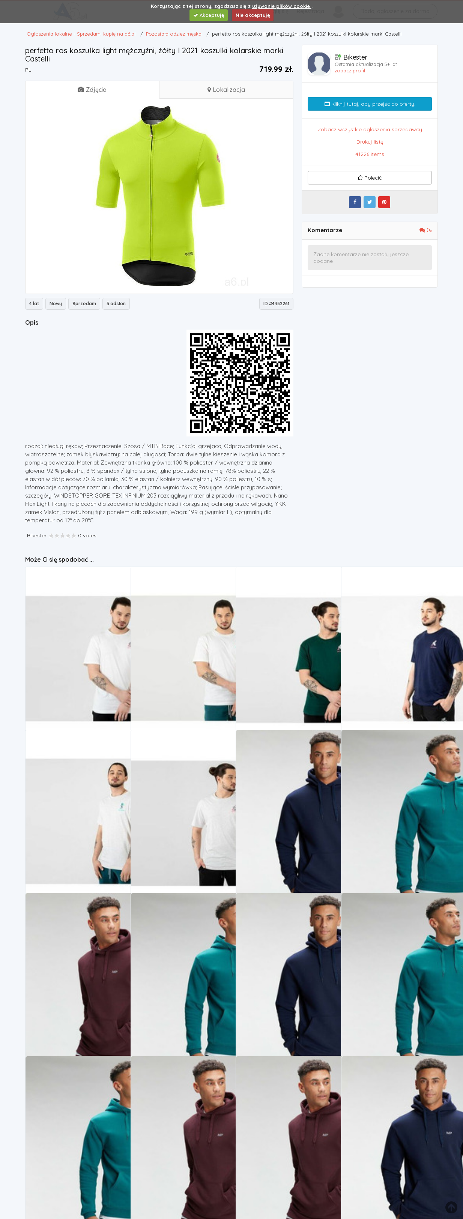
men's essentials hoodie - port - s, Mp (75, 1008)
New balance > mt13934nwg (274, 682)
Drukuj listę (369, 141)
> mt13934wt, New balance (62, 682)
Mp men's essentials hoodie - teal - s (390, 845)
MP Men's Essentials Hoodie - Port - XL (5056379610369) (286, 1171)
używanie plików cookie (281, 6)
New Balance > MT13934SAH (169, 845)
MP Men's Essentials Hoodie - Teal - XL (75, 1171)
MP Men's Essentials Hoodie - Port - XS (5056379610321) (181, 1171)
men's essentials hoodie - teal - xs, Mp (391, 1008)
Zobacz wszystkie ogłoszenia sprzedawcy (369, 129)
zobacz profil (350, 70)
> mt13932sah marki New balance (71, 845)
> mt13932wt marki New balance (175, 682)
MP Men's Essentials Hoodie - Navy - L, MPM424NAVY (286, 845)
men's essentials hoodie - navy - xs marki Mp (391, 1171)
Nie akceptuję (253, 15)
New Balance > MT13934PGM (380, 682)
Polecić (369, 177)
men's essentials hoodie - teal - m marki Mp (181, 1008)
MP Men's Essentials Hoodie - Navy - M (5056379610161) (286, 1008)
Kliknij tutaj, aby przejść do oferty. (370, 103)
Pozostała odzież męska (60, 692)
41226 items (369, 154)
